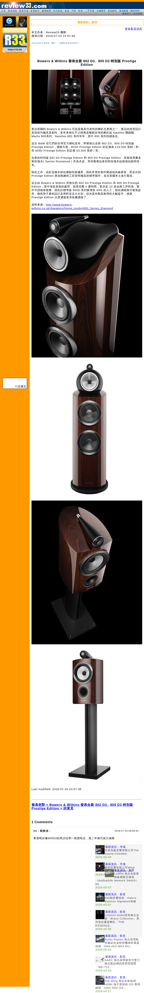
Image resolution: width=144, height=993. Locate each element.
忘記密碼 (137, 13)
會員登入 (126, 13)
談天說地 (57, 11)
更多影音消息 (133, 28)
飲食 (80, 11)
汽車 (73, 11)
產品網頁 (112, 11)
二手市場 (89, 11)
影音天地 (23, 11)
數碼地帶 (46, 11)
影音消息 (12, 11)
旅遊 (67, 11)
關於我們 (135, 11)
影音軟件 (35, 11)
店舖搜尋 (100, 11)
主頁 (3, 11)
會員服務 (123, 11)
